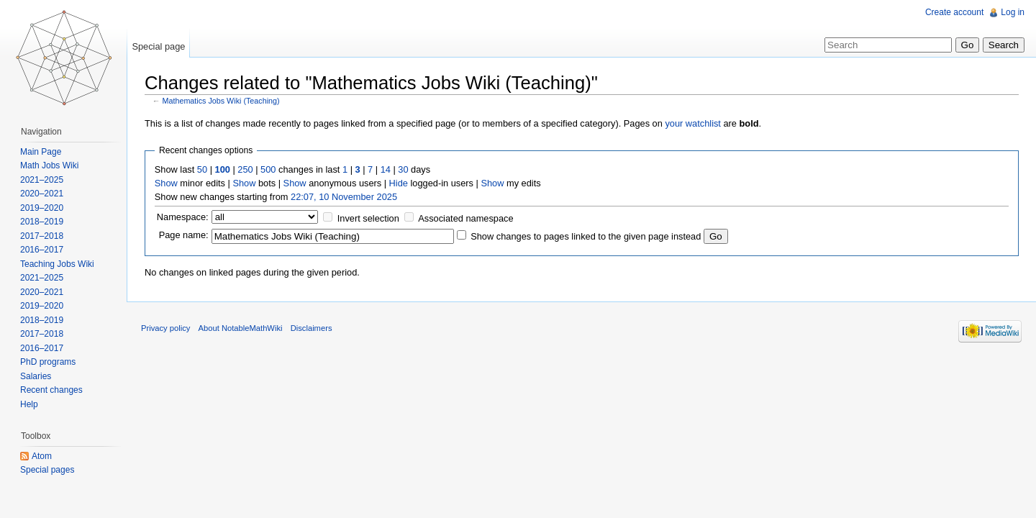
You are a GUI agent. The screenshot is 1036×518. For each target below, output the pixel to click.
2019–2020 (41, 208)
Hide (398, 183)
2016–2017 (41, 250)
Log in (1012, 12)
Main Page (40, 152)
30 (403, 169)
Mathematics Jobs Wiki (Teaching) (221, 100)
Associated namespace (465, 218)
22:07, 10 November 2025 (344, 196)
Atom (42, 456)
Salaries (35, 376)
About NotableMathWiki (241, 328)
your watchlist (693, 123)
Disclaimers (311, 328)
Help (29, 404)
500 (268, 169)
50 (202, 169)
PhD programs (48, 362)
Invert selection (368, 218)
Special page (158, 46)
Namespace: (183, 217)
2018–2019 (41, 222)
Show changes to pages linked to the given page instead (586, 236)
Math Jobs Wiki (49, 165)
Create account (954, 12)
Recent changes (51, 390)
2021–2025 (41, 180)
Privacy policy (165, 328)
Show (166, 183)
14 (386, 169)
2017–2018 (41, 236)
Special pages (47, 470)
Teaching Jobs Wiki (57, 264)
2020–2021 (41, 193)
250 (245, 169)
